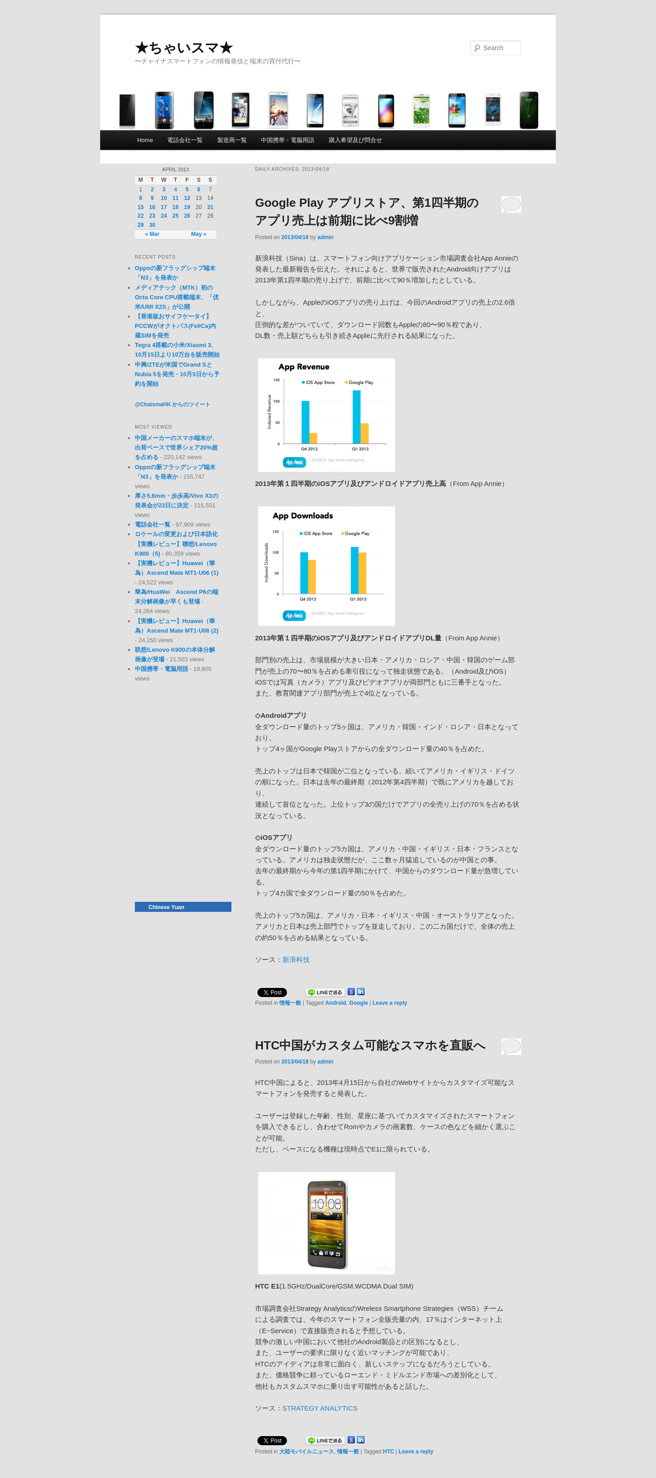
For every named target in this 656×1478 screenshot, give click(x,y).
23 (152, 216)
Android (335, 1003)
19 (187, 207)
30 (152, 225)
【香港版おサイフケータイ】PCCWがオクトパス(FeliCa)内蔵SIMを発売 (175, 326)
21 (210, 207)
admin (325, 237)
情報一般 (290, 1003)
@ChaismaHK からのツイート (172, 404)
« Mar (152, 234)
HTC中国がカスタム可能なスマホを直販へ (370, 1045)
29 (141, 225)
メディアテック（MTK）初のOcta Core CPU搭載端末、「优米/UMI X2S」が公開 (177, 297)
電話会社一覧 (185, 140)
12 (187, 198)
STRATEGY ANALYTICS (320, 1408)
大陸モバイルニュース (306, 1451)
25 (176, 216)
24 (164, 216)
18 (176, 207)
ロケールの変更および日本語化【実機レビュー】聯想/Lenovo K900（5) (176, 544)
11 (176, 198)
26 (187, 216)
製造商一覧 (232, 140)
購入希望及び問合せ (355, 140)
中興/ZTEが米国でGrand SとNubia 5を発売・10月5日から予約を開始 (177, 374)
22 (141, 216)
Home (145, 140)
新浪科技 (296, 959)
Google (358, 1003)
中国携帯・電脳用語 (287, 140)
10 (164, 198)
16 (152, 207)
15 (141, 207)
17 (164, 207)
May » (198, 234)
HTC (389, 1451)
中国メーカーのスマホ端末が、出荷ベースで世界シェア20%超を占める (176, 447)
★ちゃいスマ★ (184, 47)
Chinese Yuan (166, 907)
